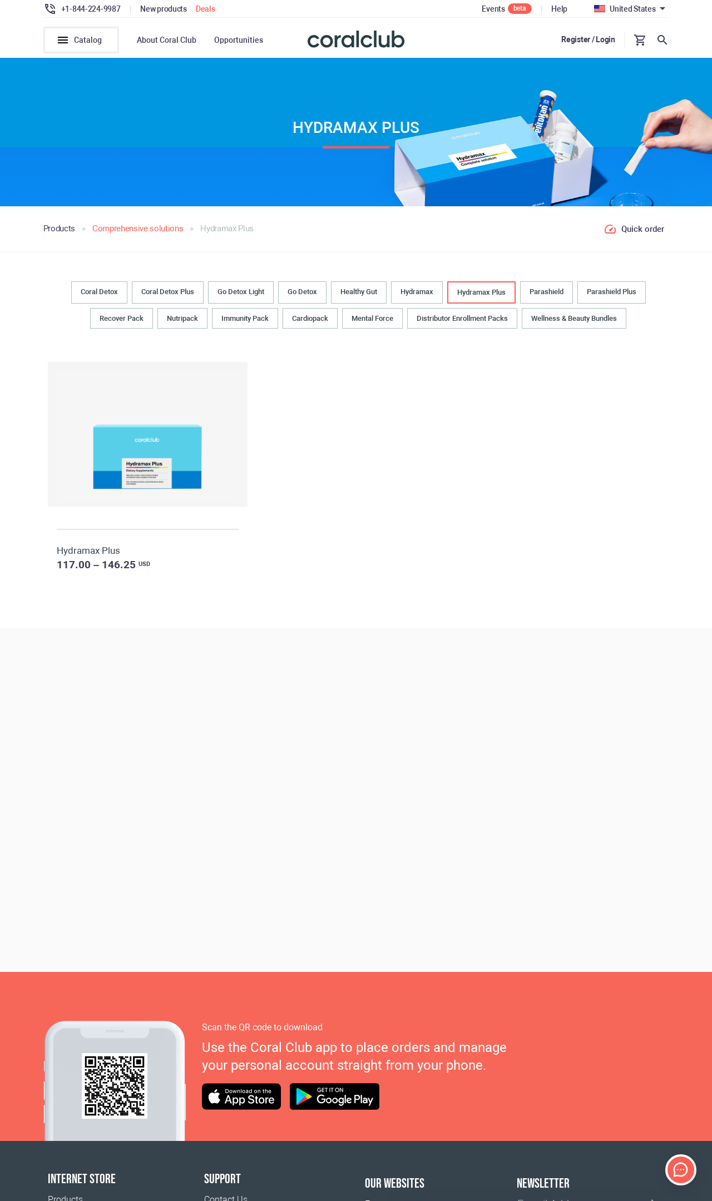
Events (493, 9)
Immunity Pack (245, 318)
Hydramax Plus (481, 293)
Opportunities (238, 40)
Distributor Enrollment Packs (462, 318)
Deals (205, 9)
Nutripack (182, 318)
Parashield (546, 292)
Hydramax (416, 292)
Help (559, 8)
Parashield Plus (611, 292)
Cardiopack (310, 318)
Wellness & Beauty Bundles (574, 318)
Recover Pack (122, 318)
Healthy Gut (358, 292)
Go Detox (302, 292)
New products (163, 9)
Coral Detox (99, 292)
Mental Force (372, 318)
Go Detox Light (240, 292)
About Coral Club (166, 40)
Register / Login (588, 39)
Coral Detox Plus (167, 292)
